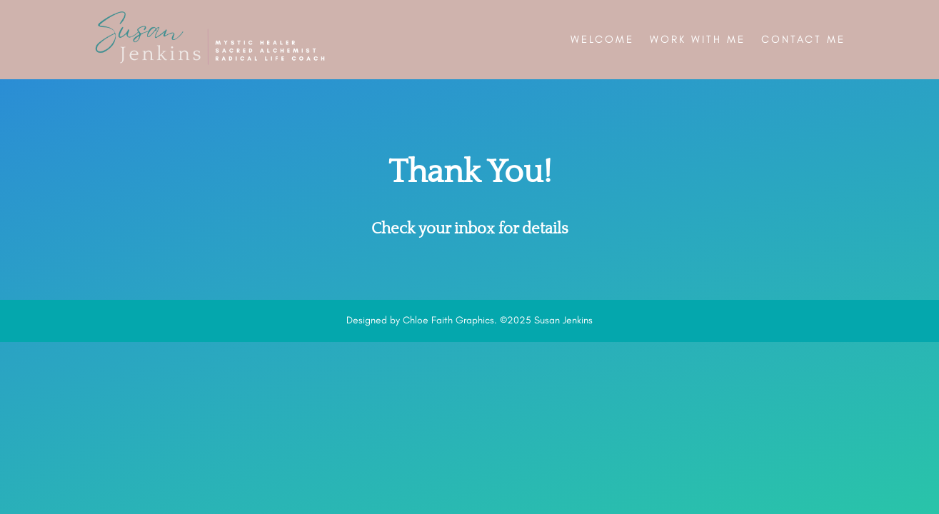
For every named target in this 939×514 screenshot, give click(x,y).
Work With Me (697, 39)
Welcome (602, 39)
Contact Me (803, 39)
